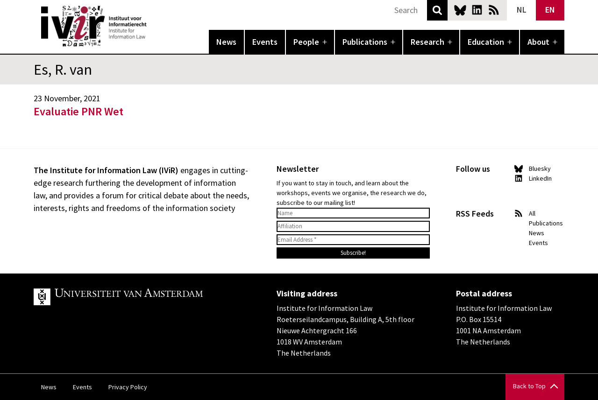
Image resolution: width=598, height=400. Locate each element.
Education (486, 41)
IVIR (153, 26)
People (306, 41)
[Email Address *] (353, 240)
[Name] (353, 213)
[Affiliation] (353, 226)
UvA (142, 296)
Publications (364, 41)
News (226, 41)
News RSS (493, 9)
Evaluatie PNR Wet (78, 111)
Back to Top (529, 386)
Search (437, 10)
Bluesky (460, 9)
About (538, 41)
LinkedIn (477, 9)
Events (265, 41)
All (532, 213)
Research (427, 41)
